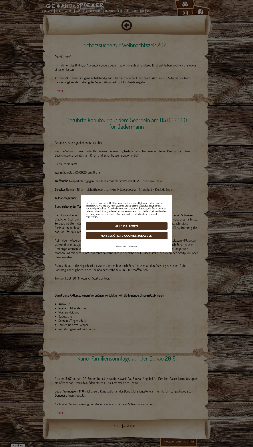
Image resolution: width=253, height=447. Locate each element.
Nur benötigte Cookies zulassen (126, 235)
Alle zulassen (126, 225)
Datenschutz (120, 245)
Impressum (133, 245)
